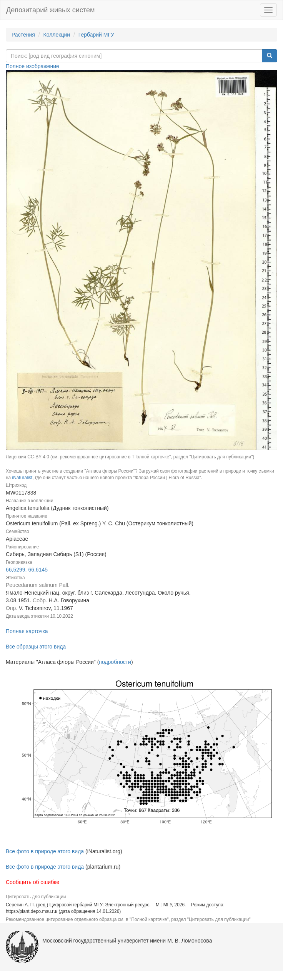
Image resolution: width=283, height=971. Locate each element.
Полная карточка (27, 631)
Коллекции (56, 35)
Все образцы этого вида (36, 646)
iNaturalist (22, 477)
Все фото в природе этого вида (45, 851)
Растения (23, 35)
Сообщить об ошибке (32, 882)
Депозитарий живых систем (50, 10)
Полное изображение (32, 66)
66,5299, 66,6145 (27, 570)
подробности (115, 662)
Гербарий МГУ (96, 35)
